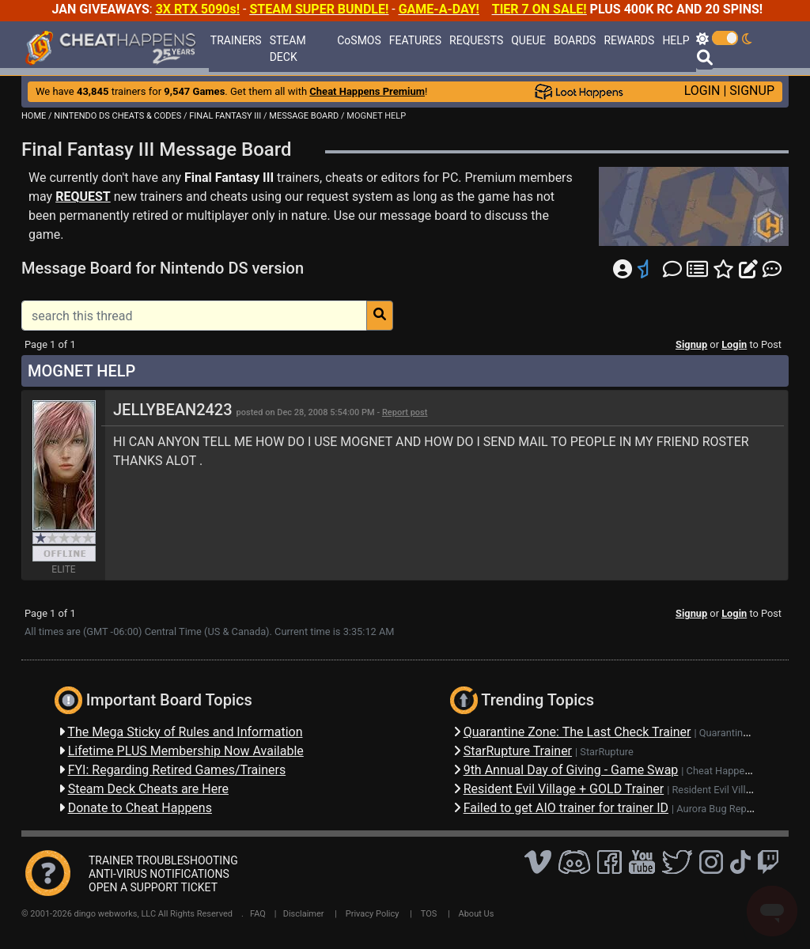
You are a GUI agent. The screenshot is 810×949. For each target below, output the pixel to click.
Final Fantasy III (229, 177)
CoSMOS (359, 40)
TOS (429, 914)
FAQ (258, 914)
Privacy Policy (372, 914)
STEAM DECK (288, 48)
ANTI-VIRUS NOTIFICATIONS (159, 874)
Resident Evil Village (717, 790)
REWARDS (629, 40)
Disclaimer (303, 914)
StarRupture (606, 752)
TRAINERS (236, 40)
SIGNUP (751, 90)
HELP (675, 40)
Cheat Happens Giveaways (746, 771)
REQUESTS (476, 40)
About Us (476, 914)
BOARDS (575, 40)
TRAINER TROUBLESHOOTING (163, 860)
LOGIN (702, 90)
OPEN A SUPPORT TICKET (153, 887)
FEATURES (415, 40)
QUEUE (528, 40)
